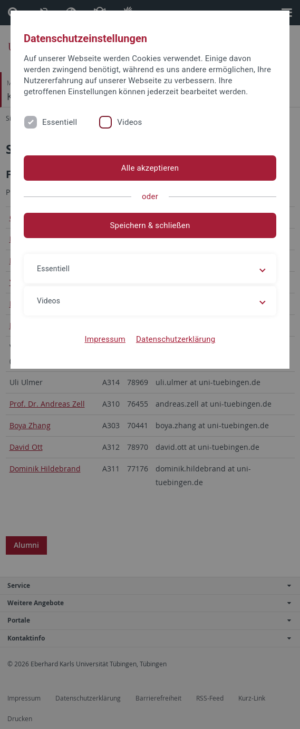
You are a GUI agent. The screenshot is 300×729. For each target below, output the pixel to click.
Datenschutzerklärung (176, 339)
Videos (129, 122)
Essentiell (59, 122)
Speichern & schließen (150, 225)
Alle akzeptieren (150, 168)
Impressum (104, 339)
